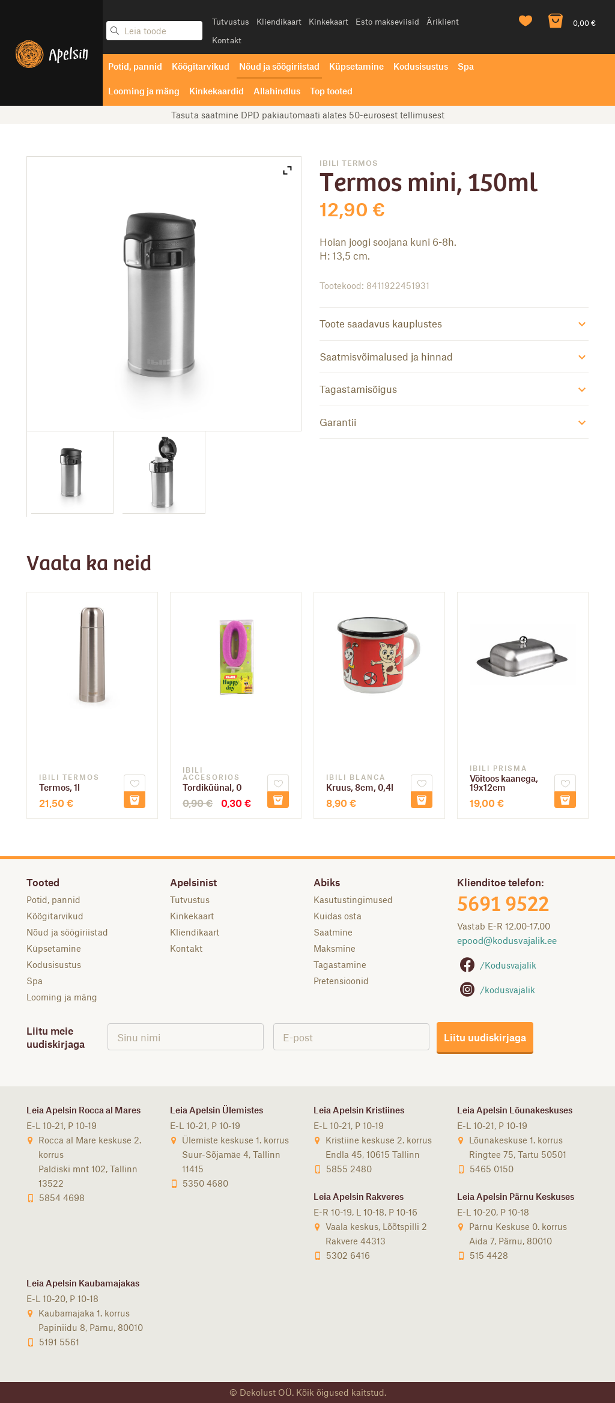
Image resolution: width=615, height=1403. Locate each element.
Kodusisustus (420, 66)
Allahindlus (276, 90)
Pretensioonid (341, 980)
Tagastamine (340, 964)
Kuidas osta (338, 915)
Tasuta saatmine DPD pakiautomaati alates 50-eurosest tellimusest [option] (307, 114)
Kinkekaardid (216, 90)
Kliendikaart (278, 21)
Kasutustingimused (353, 899)
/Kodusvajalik (496, 965)
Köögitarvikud (200, 66)
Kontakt (226, 40)
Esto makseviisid (387, 21)
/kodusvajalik (496, 989)
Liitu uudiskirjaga (485, 1037)
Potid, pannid (135, 66)
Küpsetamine (356, 66)
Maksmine (335, 948)
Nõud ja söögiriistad (279, 66)
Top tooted (331, 90)
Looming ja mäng (144, 90)
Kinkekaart (328, 21)
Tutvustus (230, 21)
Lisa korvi (134, 799)
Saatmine (333, 932)
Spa (466, 66)
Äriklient (442, 21)
